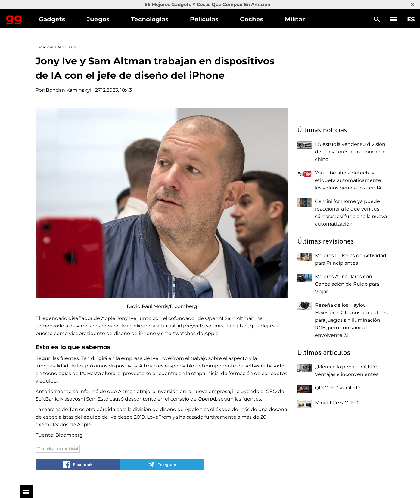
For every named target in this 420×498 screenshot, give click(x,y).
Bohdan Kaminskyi (68, 90)
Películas (257, 19)
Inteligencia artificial (60, 448)
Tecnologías (203, 19)
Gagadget (40, 17)
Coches (304, 19)
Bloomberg (69, 435)
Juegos (151, 19)
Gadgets (105, 19)
